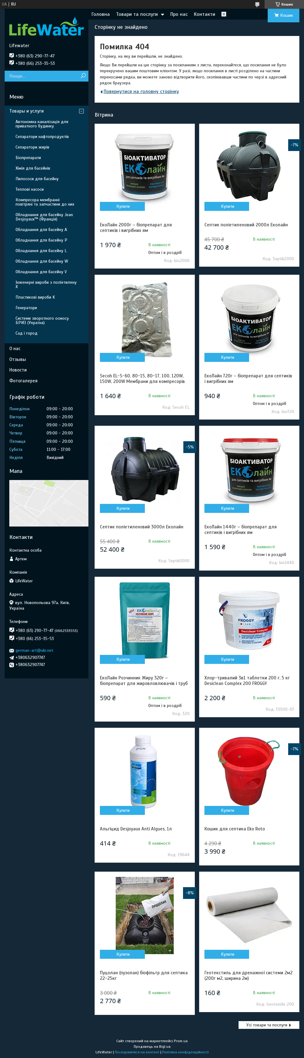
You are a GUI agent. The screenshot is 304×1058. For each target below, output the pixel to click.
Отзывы (17, 359)
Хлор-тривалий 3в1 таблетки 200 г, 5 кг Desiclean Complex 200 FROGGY (247, 680)
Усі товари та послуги (266, 1025)
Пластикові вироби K (35, 297)
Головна (101, 14)
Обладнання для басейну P (41, 240)
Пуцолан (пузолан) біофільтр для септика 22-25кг (144, 975)
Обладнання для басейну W (42, 261)
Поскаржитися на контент (137, 1052)
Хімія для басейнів (33, 168)
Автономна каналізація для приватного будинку (42, 124)
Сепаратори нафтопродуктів (42, 136)
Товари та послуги (137, 14)
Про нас (179, 14)
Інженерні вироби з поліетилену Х (46, 284)
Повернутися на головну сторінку (141, 91)
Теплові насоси (30, 189)
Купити (123, 206)
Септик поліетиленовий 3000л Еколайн (141, 527)
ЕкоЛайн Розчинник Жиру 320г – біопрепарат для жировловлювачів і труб (144, 680)
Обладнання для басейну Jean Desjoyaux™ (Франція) (44, 217)
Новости (18, 370)
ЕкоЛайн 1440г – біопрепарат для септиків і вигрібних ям (240, 529)
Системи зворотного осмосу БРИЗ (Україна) (42, 320)
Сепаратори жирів (32, 147)
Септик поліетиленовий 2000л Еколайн (246, 225)
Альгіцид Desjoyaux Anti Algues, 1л (136, 829)
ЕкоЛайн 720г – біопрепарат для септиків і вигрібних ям (248, 378)
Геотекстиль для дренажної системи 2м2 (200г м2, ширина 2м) (248, 975)
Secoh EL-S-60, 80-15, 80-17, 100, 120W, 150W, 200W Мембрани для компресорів (142, 378)
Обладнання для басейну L (41, 250)
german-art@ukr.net (34, 650)
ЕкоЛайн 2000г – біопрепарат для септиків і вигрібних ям (136, 227)
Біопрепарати (28, 157)
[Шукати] (83, 76)
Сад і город (27, 333)
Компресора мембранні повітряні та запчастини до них (45, 202)
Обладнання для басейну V (41, 271)
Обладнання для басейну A (41, 229)
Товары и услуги (26, 111)
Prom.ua (181, 1041)
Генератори (26, 307)
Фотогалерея (23, 381)
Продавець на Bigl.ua (152, 1046)
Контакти (204, 14)
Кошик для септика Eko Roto (234, 829)
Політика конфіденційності (185, 1052)
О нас (14, 348)
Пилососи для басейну (37, 178)
